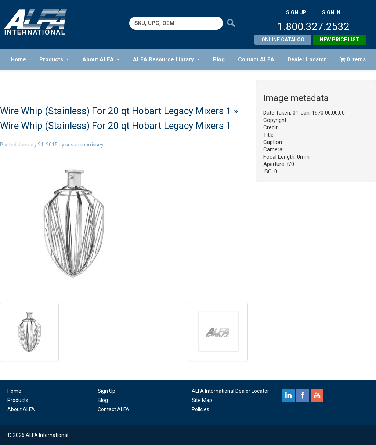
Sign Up (106, 391)
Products (54, 59)
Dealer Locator (307, 59)
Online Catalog (282, 40)
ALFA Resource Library (166, 59)
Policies (200, 409)
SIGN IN (331, 12)
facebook (302, 395)
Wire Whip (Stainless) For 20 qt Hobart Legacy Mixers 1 (115, 110)
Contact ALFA (256, 59)
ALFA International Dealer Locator (230, 391)
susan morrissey (84, 145)
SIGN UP (296, 12)
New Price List (339, 40)
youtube (317, 395)
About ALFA (101, 59)
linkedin (288, 395)
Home (18, 59)
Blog (219, 59)
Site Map (202, 400)
